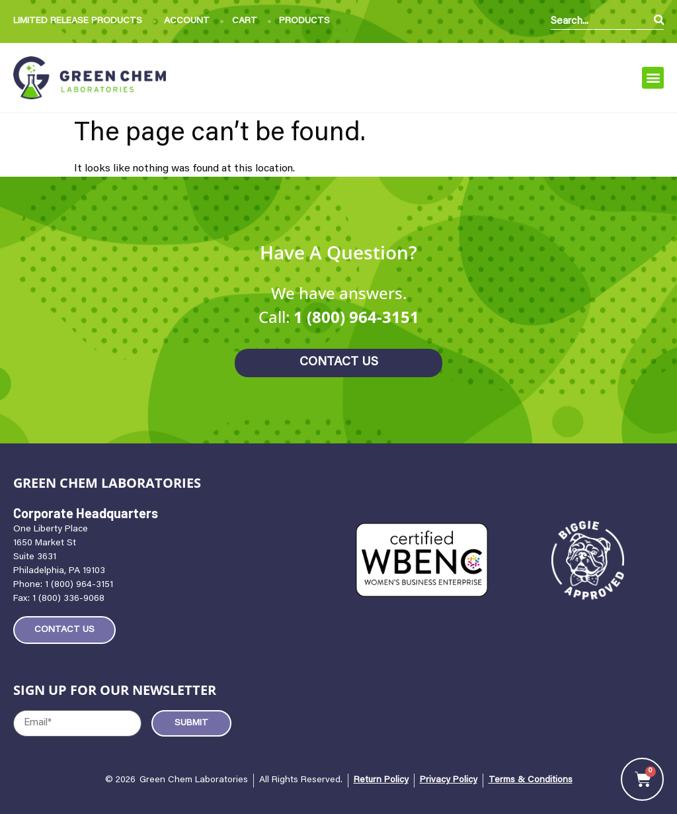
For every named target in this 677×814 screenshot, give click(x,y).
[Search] (659, 21)
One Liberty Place (50, 529)
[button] (653, 78)
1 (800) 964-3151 (356, 317)
